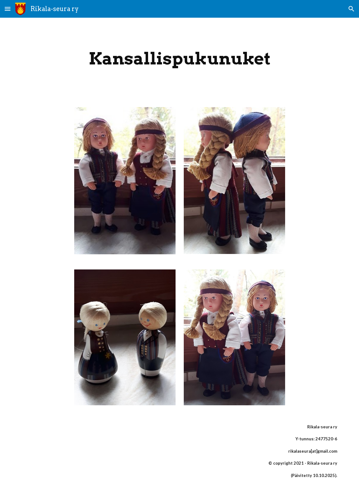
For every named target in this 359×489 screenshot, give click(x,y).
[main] (179, 58)
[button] (7, 8)
